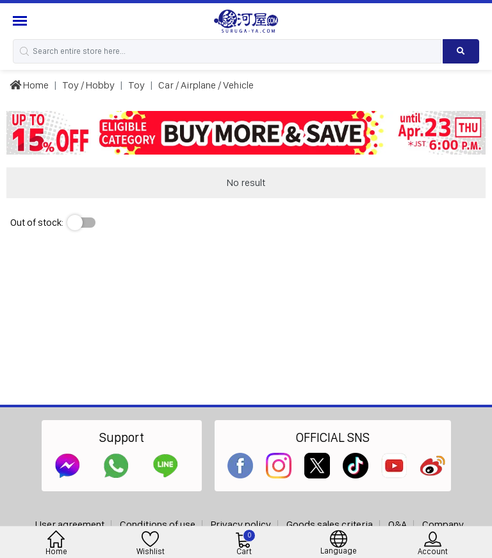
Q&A (397, 524)
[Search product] (461, 51)
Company (443, 524)
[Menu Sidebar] (21, 21)
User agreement (69, 524)
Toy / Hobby (88, 85)
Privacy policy (241, 524)
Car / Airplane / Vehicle (206, 85)
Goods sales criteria (329, 524)
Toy (136, 85)
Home (29, 85)
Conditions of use (157, 524)
